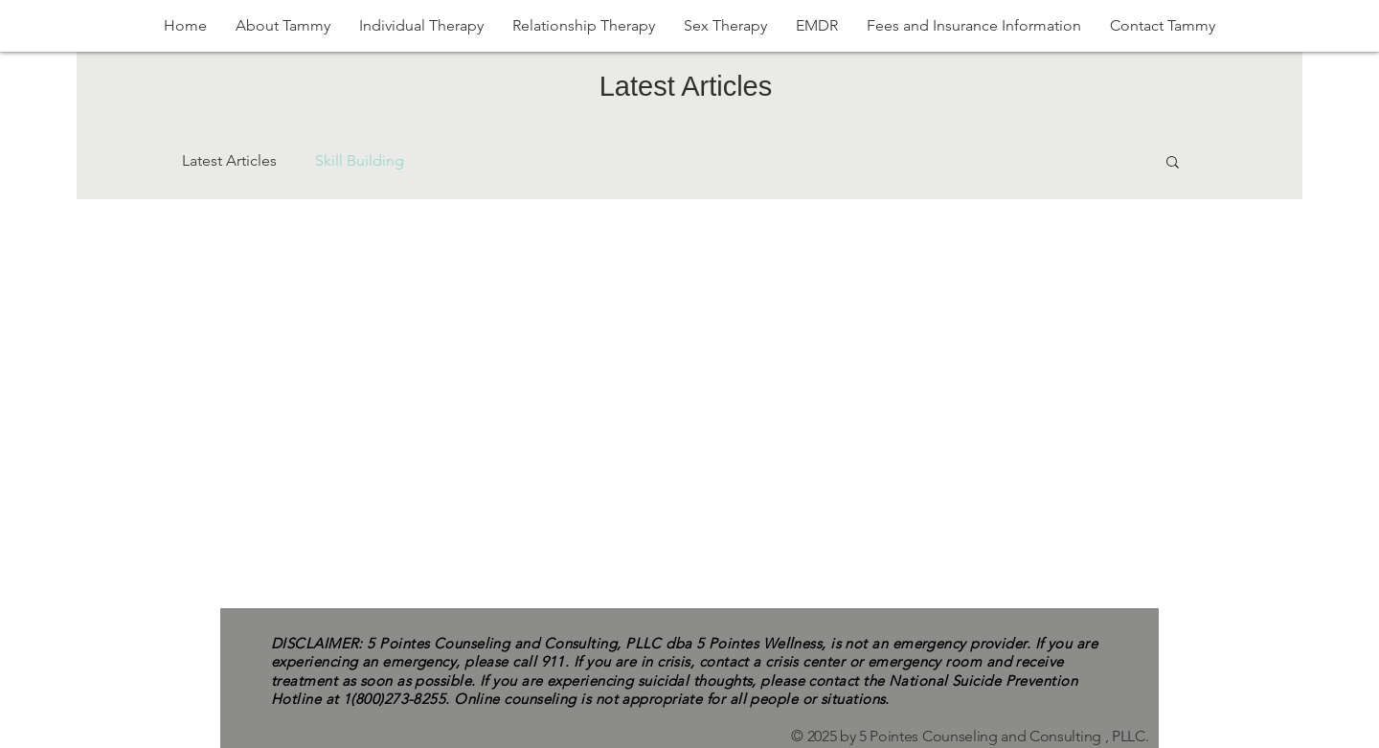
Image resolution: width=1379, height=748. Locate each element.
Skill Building (359, 160)
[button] (1173, 163)
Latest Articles (229, 160)
